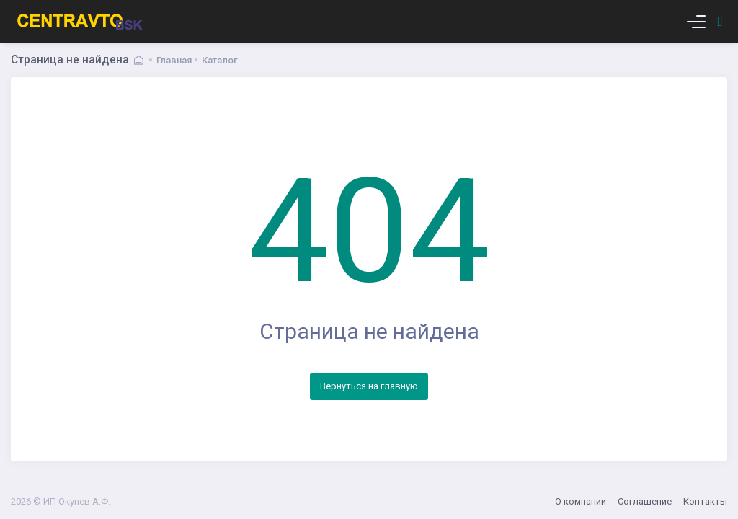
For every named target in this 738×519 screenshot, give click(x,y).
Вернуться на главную (369, 386)
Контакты (705, 501)
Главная (174, 60)
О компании (580, 501)
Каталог (220, 60)
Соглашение (645, 501)
